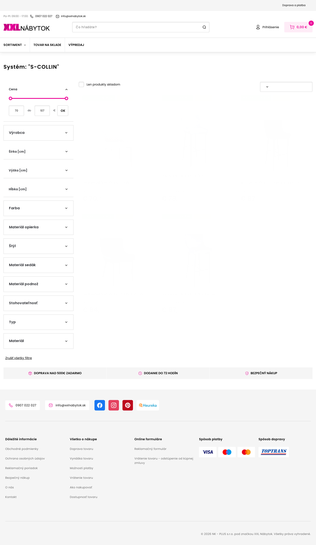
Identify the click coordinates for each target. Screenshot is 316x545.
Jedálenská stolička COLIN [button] (105, 200)
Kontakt (11, 497)
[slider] (10, 98)
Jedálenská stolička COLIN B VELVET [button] (114, 317)
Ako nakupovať (81, 487)
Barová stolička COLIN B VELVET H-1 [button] (271, 200)
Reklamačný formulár (150, 449)
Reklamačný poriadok (21, 468)
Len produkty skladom (103, 84)
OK (63, 110)
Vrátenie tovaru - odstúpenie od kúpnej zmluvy (163, 460)
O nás (9, 487)
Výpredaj (76, 45)
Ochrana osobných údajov (25, 458)
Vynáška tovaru (81, 458)
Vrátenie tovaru (81, 478)
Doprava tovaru (81, 449)
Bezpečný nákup (17, 478)
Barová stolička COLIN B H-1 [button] (186, 193)
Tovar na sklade (47, 45)
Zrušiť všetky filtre (18, 358)
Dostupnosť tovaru (83, 497)
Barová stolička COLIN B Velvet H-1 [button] (192, 317)
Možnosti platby (81, 468)
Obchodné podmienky (21, 449)
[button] (99, 84)
